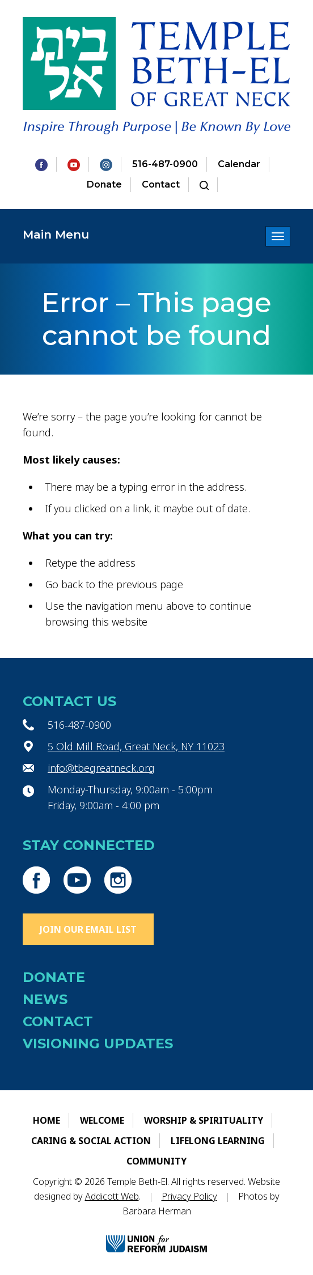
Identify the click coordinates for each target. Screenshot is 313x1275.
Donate (104, 184)
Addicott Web (112, 1196)
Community (156, 1161)
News (45, 999)
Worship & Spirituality (203, 1120)
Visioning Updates (98, 1043)
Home (46, 1120)
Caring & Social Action (91, 1140)
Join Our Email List (88, 929)
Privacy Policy (189, 1196)
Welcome (102, 1120)
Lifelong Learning (218, 1140)
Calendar (239, 164)
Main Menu (56, 234)
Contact (161, 184)
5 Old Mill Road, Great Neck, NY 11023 (136, 746)
